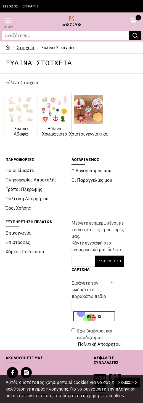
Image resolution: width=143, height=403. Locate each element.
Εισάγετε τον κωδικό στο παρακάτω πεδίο (89, 289)
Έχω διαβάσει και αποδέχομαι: (96, 337)
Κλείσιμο (129, 382)
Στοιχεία (26, 47)
